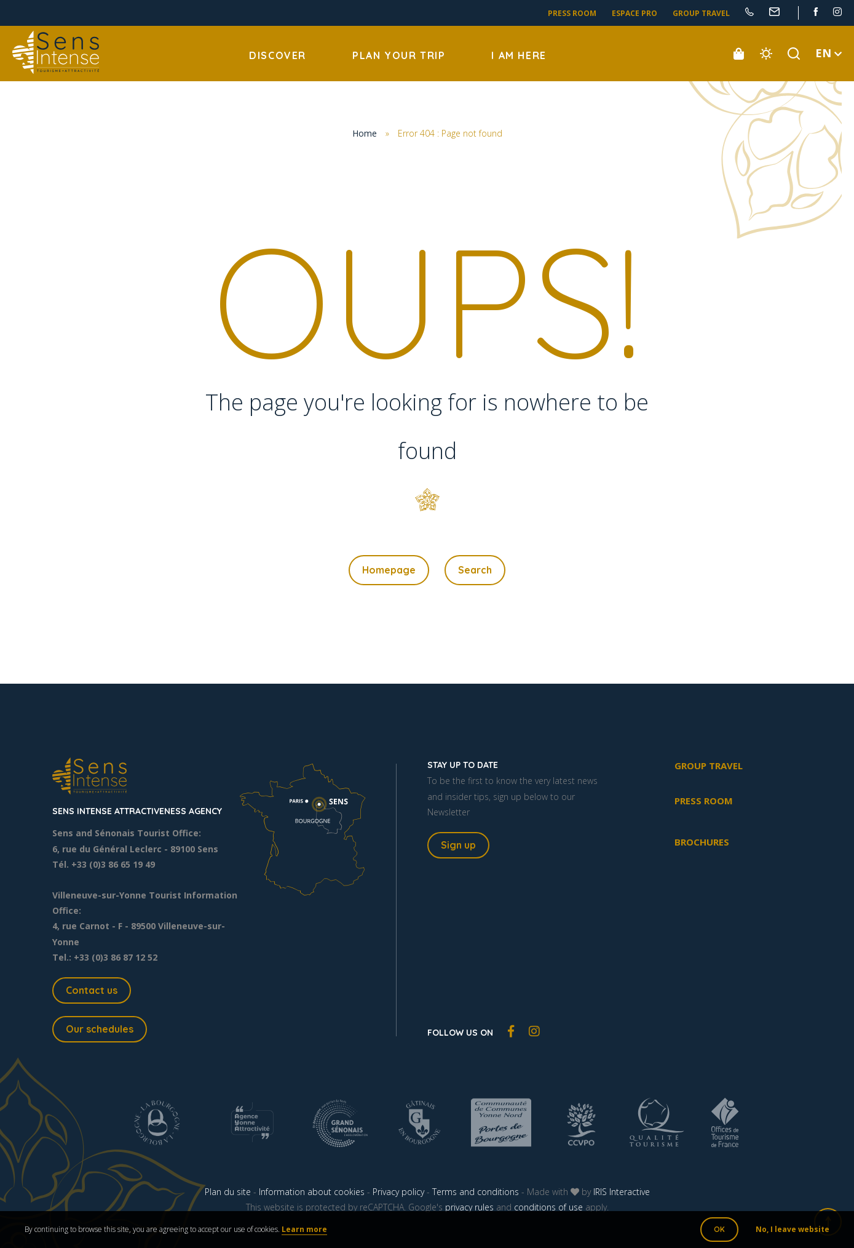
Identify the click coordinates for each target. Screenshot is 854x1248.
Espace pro (634, 13)
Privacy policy (398, 1192)
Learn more (304, 1229)
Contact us (91, 990)
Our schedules (99, 1029)
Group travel (701, 13)
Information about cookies (312, 1192)
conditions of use (548, 1207)
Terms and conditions (475, 1192)
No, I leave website (792, 1229)
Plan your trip (398, 55)
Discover (277, 55)
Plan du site (228, 1192)
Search (475, 570)
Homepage (389, 570)
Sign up (458, 845)
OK (719, 1229)
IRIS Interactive (621, 1192)
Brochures (701, 842)
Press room (572, 13)
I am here (518, 55)
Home (364, 133)
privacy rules (469, 1207)
